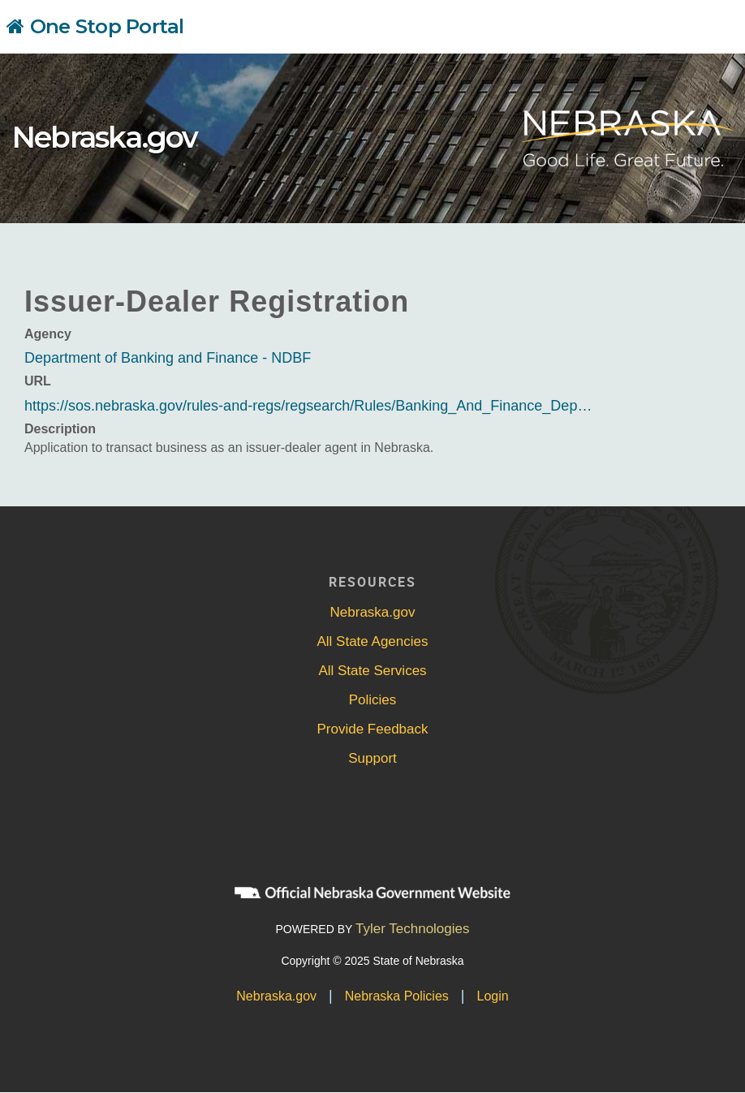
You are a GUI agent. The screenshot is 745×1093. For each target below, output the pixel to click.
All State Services (372, 670)
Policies (373, 700)
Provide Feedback (372, 729)
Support (372, 758)
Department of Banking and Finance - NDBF (167, 358)
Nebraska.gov (104, 137)
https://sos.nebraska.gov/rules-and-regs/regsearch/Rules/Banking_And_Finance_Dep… (308, 406)
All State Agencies (372, 641)
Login (493, 996)
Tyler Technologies (412, 928)
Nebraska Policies (397, 996)
